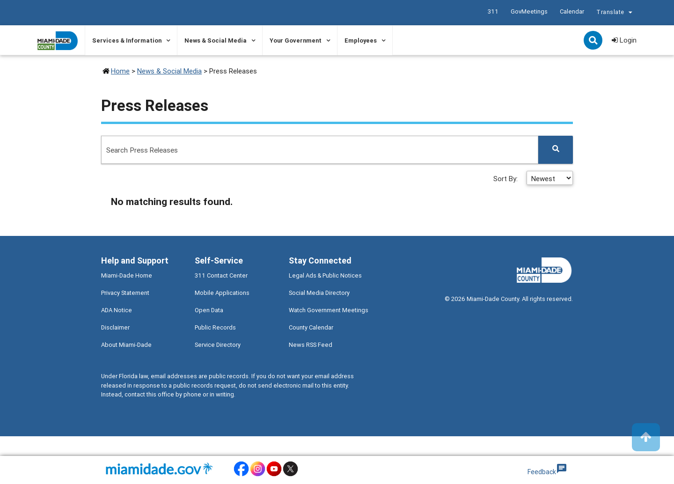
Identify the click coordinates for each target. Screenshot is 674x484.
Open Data (209, 310)
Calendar (571, 11)
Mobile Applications (222, 293)
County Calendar (311, 327)
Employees (360, 40)
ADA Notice (116, 310)
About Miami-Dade (126, 345)
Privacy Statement (125, 293)
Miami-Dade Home (126, 275)
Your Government (296, 40)
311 (492, 11)
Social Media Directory (319, 293)
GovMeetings (528, 11)
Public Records (215, 327)
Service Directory (218, 345)
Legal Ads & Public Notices (325, 275)
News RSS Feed (310, 345)
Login (624, 40)
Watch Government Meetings (328, 310)
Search (594, 41)
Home (120, 70)
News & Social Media (215, 40)
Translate (615, 13)
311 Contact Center (221, 275)
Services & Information (126, 40)
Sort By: (506, 178)
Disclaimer (115, 327)
